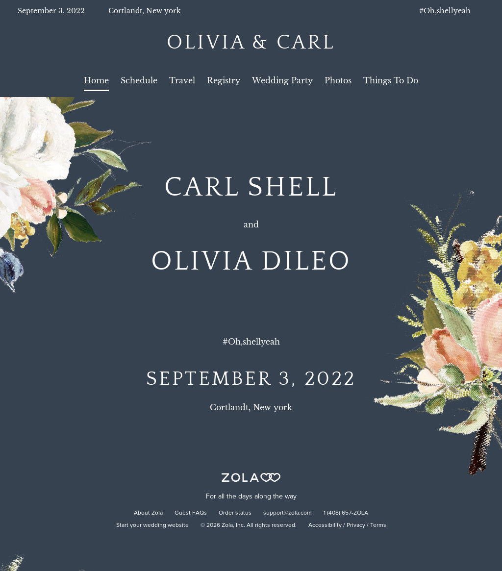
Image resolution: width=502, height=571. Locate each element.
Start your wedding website (152, 525)
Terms (378, 525)
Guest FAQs (191, 513)
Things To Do (390, 80)
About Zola (148, 513)
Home (96, 80)
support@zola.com (287, 513)
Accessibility (325, 525)
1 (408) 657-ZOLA (346, 513)
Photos (338, 80)
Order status (235, 513)
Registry (223, 80)
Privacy (356, 525)
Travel (182, 80)
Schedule (139, 80)
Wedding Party (282, 80)
